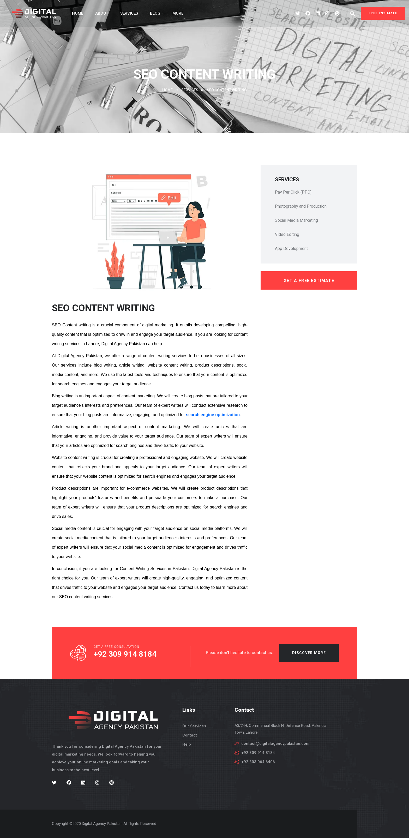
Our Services (194, 726)
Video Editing (287, 234)
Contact (189, 735)
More (177, 13)
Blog (155, 13)
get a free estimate (309, 280)
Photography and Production (301, 206)
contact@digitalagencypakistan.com (275, 743)
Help (186, 744)
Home (77, 13)
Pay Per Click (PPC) (293, 192)
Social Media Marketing (296, 220)
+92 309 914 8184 (125, 657)
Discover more (309, 656)
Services (129, 13)
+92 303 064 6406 (258, 761)
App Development (291, 248)
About (101, 13)
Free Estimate (383, 13)
